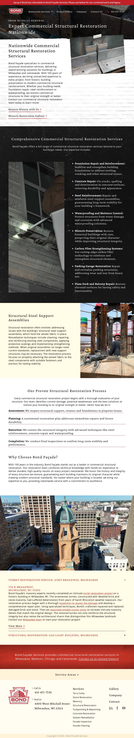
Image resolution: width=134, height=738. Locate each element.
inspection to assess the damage (78, 603)
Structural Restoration (84, 705)
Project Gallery (64, 11)
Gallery (114, 688)
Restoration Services (40, 11)
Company (82, 11)
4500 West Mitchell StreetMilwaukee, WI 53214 (52, 706)
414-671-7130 (115, 11)
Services (78, 688)
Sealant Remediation (83, 717)
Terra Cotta (79, 693)
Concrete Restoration (84, 713)
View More (17, 626)
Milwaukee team (32, 619)
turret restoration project (98, 593)
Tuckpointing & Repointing (86, 709)
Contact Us (96, 11)
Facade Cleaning (81, 726)
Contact (114, 701)
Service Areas (67, 674)
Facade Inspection (82, 722)
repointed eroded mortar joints (68, 609)
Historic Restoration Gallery (28, 116)
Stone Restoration (82, 697)
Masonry (77, 701)
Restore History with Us (25, 109)
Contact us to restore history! (99, 659)
